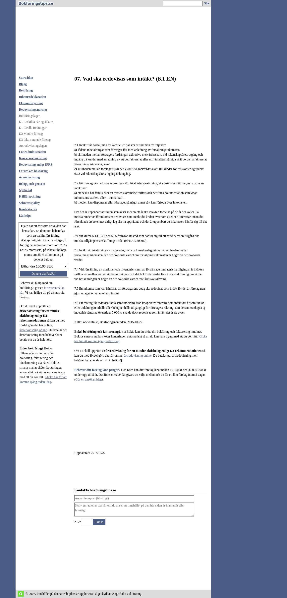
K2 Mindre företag (31, 133)
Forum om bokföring (33, 171)
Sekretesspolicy (29, 203)
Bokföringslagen (29, 115)
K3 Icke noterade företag (35, 139)
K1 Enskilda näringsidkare (36, 121)
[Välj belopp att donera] (43, 266)
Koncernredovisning (33, 158)
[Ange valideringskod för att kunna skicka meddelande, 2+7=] (87, 522)
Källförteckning (29, 196)
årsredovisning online (33, 330)
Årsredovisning (29, 177)
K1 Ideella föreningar (32, 127)
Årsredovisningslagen (33, 145)
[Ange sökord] (182, 3)
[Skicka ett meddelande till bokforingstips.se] (99, 522)
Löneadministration (32, 151)
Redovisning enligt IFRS (35, 164)
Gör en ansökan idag (88, 379)
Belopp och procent (32, 183)
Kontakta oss (28, 209)
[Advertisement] (113, 43)
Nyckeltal (25, 190)
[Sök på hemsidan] (206, 3)
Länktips (25, 215)
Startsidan (26, 77)
